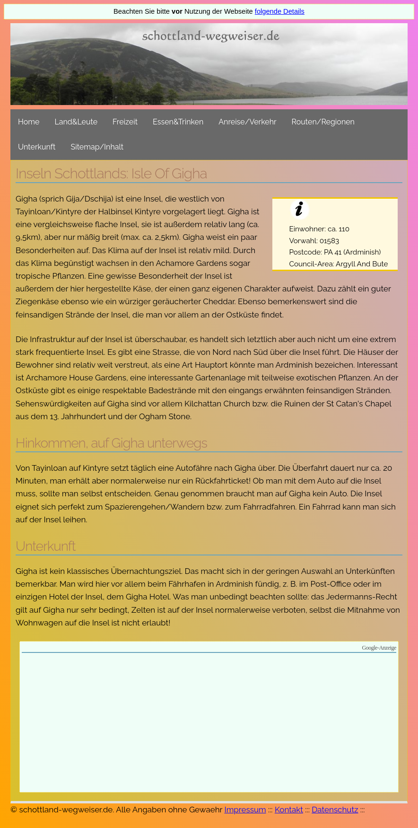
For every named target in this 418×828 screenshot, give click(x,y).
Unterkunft (36, 146)
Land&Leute (75, 121)
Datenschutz (335, 809)
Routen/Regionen (323, 121)
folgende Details (280, 11)
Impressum (245, 809)
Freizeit (125, 121)
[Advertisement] (209, 724)
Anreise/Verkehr (247, 121)
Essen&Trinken (178, 121)
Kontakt (289, 809)
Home (28, 121)
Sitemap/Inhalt (96, 146)
